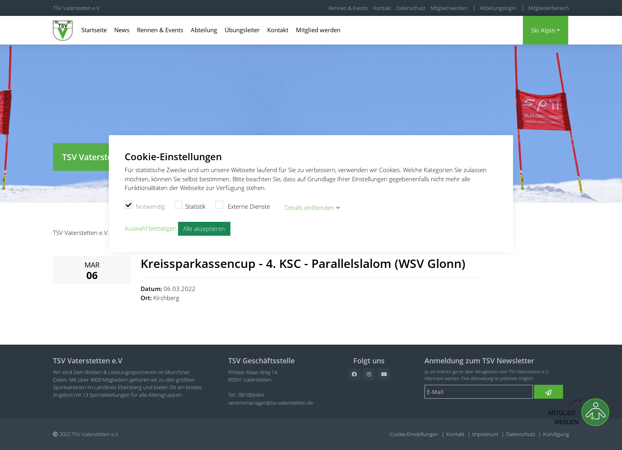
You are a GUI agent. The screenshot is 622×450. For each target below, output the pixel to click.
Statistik (190, 204)
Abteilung (204, 30)
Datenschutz (410, 8)
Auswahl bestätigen (150, 227)
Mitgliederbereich (548, 8)
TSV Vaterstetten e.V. (77, 8)
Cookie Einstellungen (414, 434)
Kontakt (382, 8)
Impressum (485, 434)
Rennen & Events (348, 8)
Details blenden (309, 206)
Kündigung (556, 434)
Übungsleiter (242, 30)
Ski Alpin (543, 30)
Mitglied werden (448, 8)
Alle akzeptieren (204, 227)
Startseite (94, 30)
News (121, 30)
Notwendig (145, 204)
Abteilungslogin (498, 8)
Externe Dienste (242, 204)
